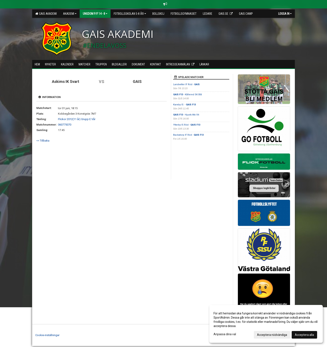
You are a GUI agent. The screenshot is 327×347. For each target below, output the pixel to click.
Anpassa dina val (225, 334)
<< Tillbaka (42, 140)
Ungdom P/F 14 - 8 (95, 13)
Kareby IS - (184, 104)
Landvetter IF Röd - (186, 84)
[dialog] (266, 324)
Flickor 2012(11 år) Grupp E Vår (76, 119)
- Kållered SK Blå (187, 94)
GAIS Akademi (46, 13)
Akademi (69, 13)
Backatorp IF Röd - (188, 135)
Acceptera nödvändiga (272, 334)
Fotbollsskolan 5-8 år (130, 13)
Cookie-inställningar (47, 335)
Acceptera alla (304, 334)
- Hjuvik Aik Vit (186, 114)
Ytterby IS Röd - (186, 124)
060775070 (64, 124)
